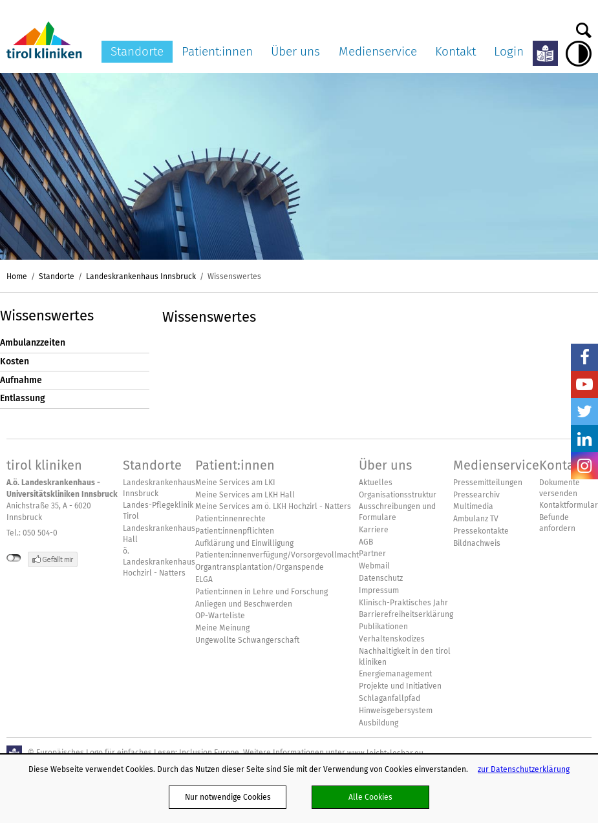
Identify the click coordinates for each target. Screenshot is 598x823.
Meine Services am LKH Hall (245, 495)
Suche (584, 27)
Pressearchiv (476, 495)
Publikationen (383, 626)
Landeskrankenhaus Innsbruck (141, 276)
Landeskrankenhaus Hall (159, 534)
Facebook (584, 357)
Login (509, 51)
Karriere (374, 530)
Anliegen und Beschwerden (243, 604)
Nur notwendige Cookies (228, 796)
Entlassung (22, 398)
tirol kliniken (44, 465)
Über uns (295, 51)
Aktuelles (375, 482)
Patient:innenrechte (230, 519)
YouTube (584, 384)
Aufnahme (21, 380)
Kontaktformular (568, 505)
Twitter (584, 411)
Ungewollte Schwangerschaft (247, 640)
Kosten (14, 361)
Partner (372, 553)
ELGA (204, 579)
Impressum (379, 590)
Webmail (374, 566)
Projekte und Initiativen (400, 686)
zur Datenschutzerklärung (524, 769)
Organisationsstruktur (397, 495)
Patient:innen (217, 51)
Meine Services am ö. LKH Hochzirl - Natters (273, 506)
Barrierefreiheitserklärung (406, 614)
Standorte (137, 51)
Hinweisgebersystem (395, 710)
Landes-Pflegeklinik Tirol (158, 510)
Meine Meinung (222, 628)
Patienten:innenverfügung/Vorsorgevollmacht (277, 555)
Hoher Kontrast (579, 54)
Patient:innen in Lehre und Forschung (261, 592)
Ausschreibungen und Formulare (397, 512)
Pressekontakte (481, 531)
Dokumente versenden (559, 488)
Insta (584, 465)
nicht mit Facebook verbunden (13, 558)
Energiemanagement (395, 674)
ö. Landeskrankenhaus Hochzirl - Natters (159, 562)
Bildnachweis (476, 543)
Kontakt (455, 51)
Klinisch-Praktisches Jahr (403, 603)
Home (16, 276)
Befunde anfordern (557, 523)
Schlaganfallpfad (389, 698)
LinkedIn (584, 438)
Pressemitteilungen (487, 482)
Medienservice (378, 51)
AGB (366, 542)
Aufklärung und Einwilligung (244, 543)
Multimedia (473, 506)
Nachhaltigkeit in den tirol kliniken (405, 656)
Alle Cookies (370, 796)
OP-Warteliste (220, 615)
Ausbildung (378, 723)
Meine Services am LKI (235, 482)
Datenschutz (381, 578)
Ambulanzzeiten (32, 343)
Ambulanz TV (475, 519)
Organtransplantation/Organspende (259, 567)
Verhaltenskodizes (392, 639)
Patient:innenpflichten (234, 531)
